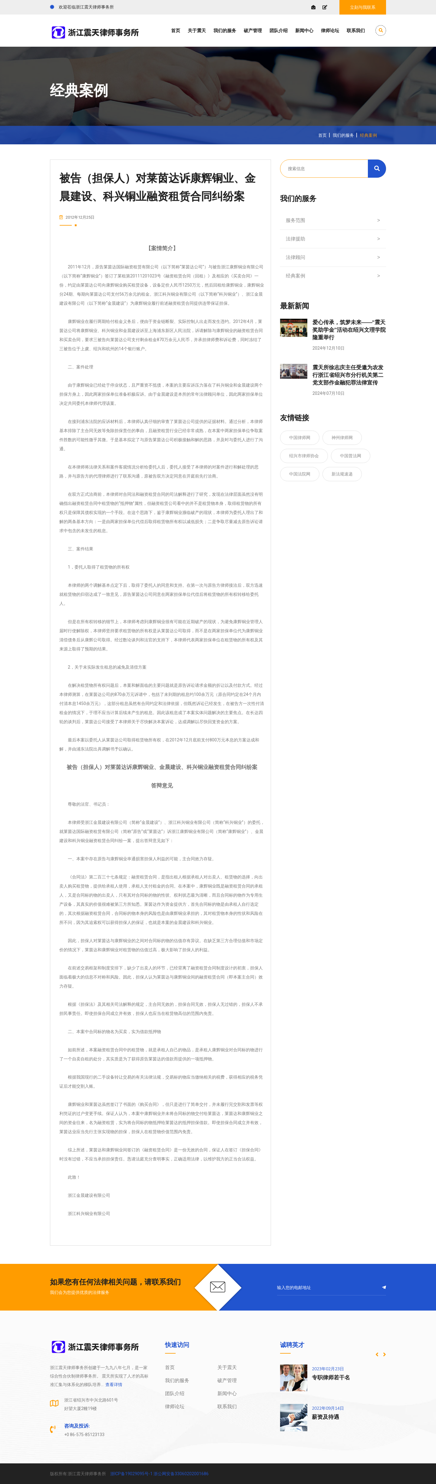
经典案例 (333, 276)
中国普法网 (350, 455)
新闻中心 (304, 31)
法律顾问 (333, 257)
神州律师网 (342, 437)
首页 (175, 31)
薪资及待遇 (325, 1417)
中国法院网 (299, 474)
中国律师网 (299, 437)
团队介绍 (278, 31)
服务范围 (333, 220)
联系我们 (356, 31)
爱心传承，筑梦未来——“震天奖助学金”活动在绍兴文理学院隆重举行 (349, 330)
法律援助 (333, 239)
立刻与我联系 (362, 7)
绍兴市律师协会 (304, 455)
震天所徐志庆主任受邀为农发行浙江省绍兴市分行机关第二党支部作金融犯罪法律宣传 (347, 375)
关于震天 (197, 31)
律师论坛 (330, 31)
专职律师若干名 (331, 1377)
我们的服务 (224, 31)
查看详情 (113, 1384)
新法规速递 (342, 474)
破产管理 (253, 31)
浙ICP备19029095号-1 (131, 1473)
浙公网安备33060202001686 (181, 1473)
